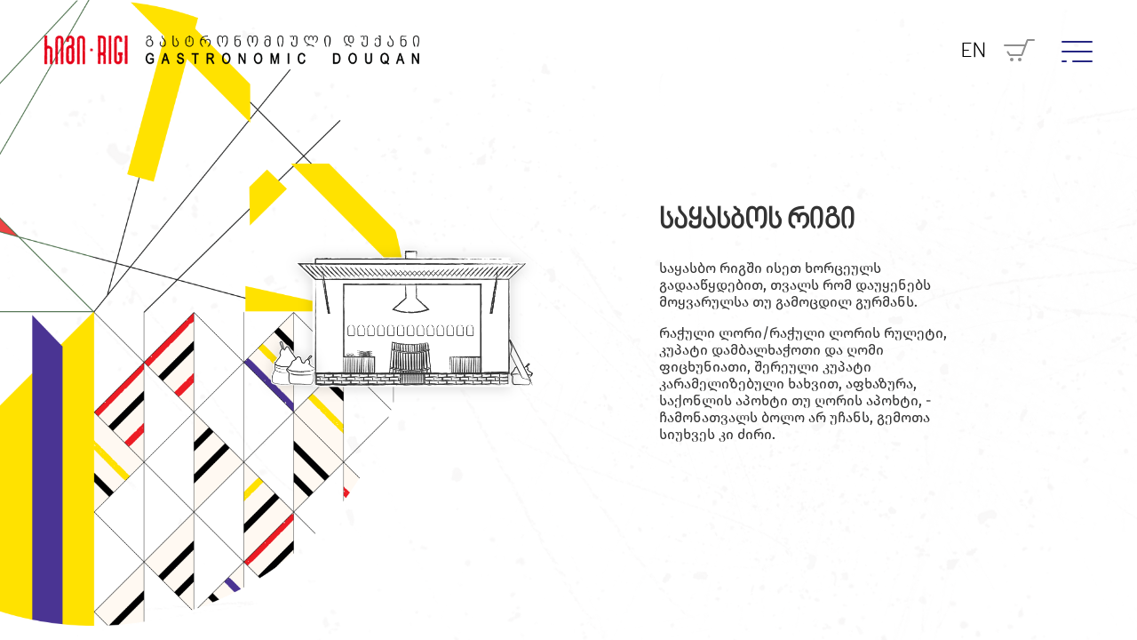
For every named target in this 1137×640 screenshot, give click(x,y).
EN (973, 52)
